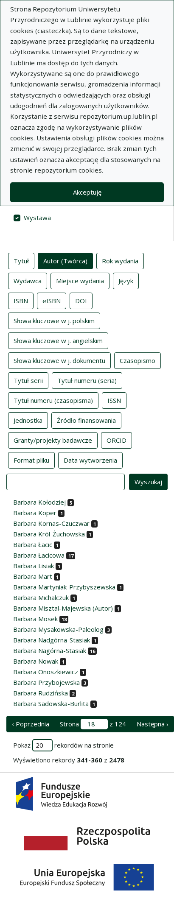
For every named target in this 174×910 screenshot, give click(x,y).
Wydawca (28, 280)
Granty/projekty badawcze (53, 439)
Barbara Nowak (35, 661)
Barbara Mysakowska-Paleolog (58, 629)
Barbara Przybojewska (46, 682)
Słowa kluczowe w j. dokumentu (59, 360)
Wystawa (37, 217)
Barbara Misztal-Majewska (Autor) (63, 608)
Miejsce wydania (80, 280)
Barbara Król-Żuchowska (49, 534)
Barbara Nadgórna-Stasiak (51, 640)
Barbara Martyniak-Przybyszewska (64, 587)
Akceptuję (87, 192)
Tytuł (21, 260)
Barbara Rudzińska (40, 693)
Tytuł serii (28, 380)
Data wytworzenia (90, 459)
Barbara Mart (32, 576)
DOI (81, 300)
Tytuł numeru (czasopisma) (53, 400)
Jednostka (28, 419)
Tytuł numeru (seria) (87, 380)
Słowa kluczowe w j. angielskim (58, 340)
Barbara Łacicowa (39, 555)
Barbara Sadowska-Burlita (51, 703)
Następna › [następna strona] (152, 724)
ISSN (114, 400)
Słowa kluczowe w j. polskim (54, 320)
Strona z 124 (93, 724)
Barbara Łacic (32, 544)
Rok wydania (120, 260)
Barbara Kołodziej (39, 502)
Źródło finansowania (86, 419)
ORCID (116, 439)
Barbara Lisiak (33, 565)
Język (125, 280)
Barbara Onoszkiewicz (45, 671)
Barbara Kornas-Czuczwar (51, 523)
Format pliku (31, 459)
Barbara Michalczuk (41, 597)
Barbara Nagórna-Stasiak (49, 650)
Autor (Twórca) (65, 260)
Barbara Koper (34, 512)
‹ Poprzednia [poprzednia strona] (30, 724)
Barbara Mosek (35, 618)
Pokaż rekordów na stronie (63, 745)
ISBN (21, 300)
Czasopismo (137, 360)
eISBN (51, 300)
